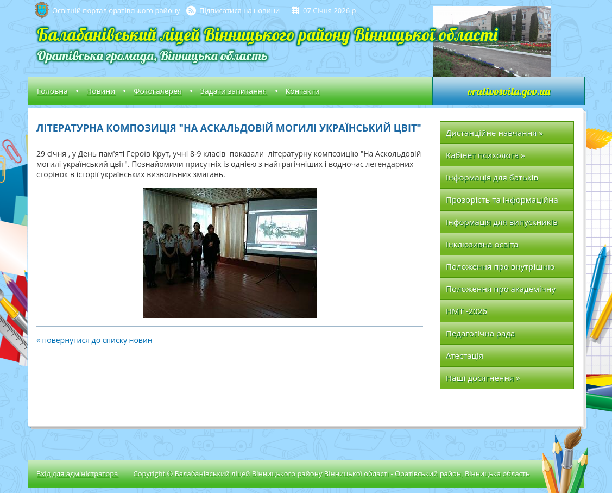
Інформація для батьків (492, 177)
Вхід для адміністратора (77, 473)
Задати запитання (233, 91)
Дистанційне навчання (494, 132)
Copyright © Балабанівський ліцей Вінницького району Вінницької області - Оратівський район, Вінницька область (331, 473)
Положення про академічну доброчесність (501, 291)
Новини (100, 91)
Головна (52, 91)
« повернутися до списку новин (94, 340)
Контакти (303, 91)
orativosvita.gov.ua (509, 91)
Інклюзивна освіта (482, 244)
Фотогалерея (157, 91)
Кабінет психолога (485, 154)
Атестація (464, 355)
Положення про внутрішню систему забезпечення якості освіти (503, 269)
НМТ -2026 (466, 310)
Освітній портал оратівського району (116, 10)
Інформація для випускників (502, 221)
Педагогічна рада (480, 333)
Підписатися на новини (239, 10)
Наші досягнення (483, 377)
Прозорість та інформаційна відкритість (502, 202)
